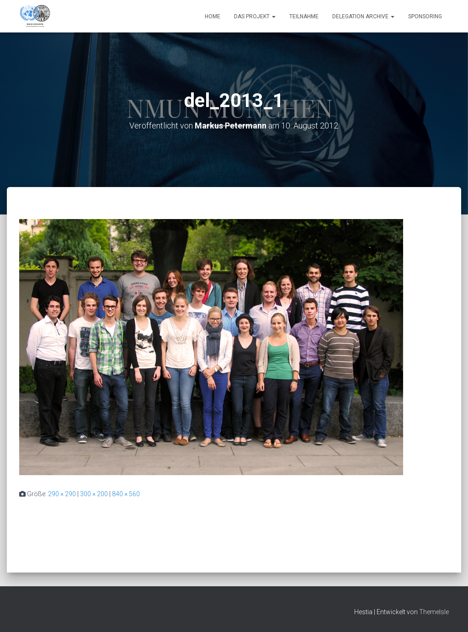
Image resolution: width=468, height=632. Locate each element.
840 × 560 (126, 494)
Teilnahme (304, 16)
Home (212, 16)
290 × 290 (62, 494)
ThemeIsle (434, 612)
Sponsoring (425, 16)
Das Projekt (255, 16)
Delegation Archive (363, 16)
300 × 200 (94, 494)
